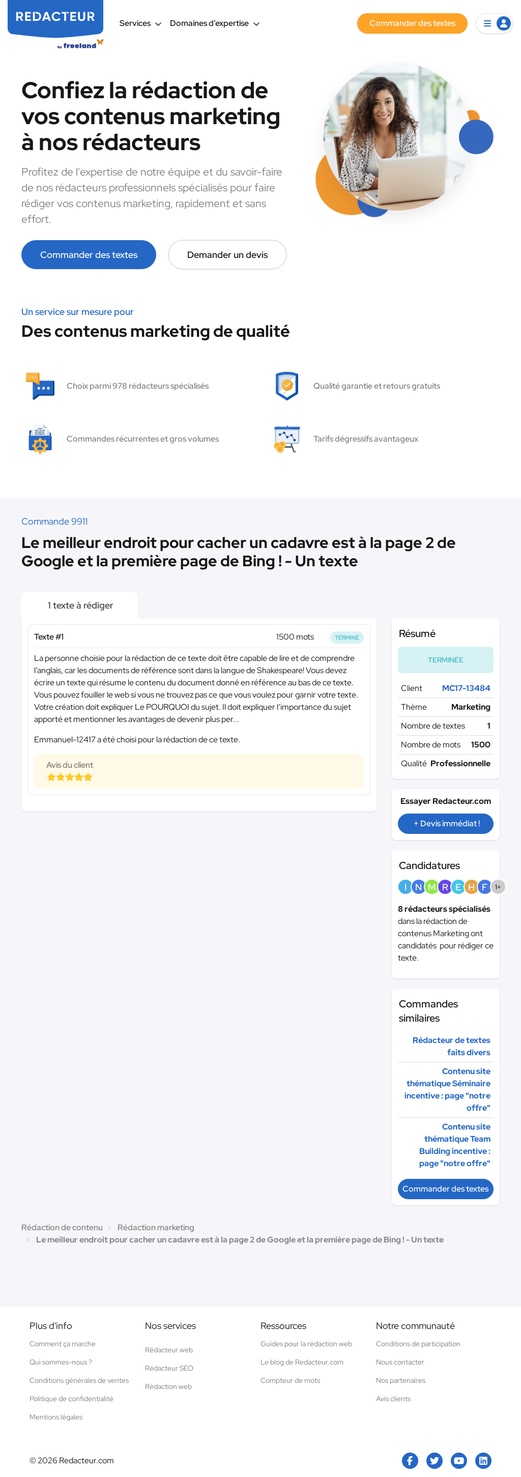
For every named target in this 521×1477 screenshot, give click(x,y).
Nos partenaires (400, 1380)
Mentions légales (56, 1417)
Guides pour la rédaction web (306, 1343)
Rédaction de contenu (62, 1227)
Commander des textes (88, 254)
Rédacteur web (169, 1349)
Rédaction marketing (156, 1227)
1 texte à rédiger (79, 605)
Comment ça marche (63, 1343)
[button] (494, 23)
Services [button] (141, 23)
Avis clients (393, 1398)
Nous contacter (400, 1362)
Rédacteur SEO (169, 1368)
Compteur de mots (290, 1380)
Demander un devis (227, 254)
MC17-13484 (466, 688)
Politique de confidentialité (71, 1398)
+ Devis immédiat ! (447, 823)
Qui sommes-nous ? (61, 1362)
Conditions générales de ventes (79, 1380)
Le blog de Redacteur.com (301, 1362)
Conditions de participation (418, 1343)
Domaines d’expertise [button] (215, 23)
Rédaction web (168, 1386)
